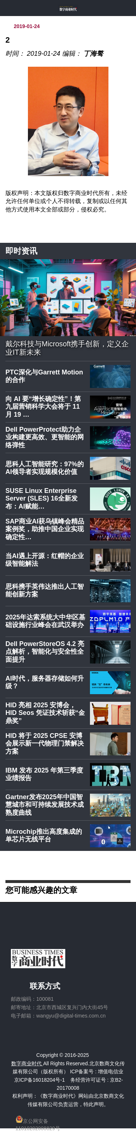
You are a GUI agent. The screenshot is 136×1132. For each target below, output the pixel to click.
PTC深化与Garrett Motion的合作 (44, 376)
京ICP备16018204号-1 (39, 1080)
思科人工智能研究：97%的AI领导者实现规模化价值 (44, 468)
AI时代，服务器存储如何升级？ (44, 682)
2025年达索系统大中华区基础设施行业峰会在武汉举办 (45, 621)
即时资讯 (21, 251)
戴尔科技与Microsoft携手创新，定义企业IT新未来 (67, 348)
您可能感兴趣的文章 (41, 890)
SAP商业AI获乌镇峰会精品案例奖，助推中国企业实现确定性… (44, 529)
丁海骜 (93, 53)
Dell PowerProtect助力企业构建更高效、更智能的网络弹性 (44, 437)
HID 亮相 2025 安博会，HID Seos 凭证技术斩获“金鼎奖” (45, 712)
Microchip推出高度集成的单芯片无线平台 (43, 835)
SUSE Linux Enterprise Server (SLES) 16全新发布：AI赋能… (41, 498)
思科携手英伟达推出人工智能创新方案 (44, 590)
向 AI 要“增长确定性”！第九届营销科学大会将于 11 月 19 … (43, 406)
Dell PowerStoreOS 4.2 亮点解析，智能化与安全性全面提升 (44, 651)
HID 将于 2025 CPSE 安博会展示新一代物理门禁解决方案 (44, 743)
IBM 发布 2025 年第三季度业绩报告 (44, 774)
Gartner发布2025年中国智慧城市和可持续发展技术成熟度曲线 (44, 804)
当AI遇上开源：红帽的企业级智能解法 (44, 560)
